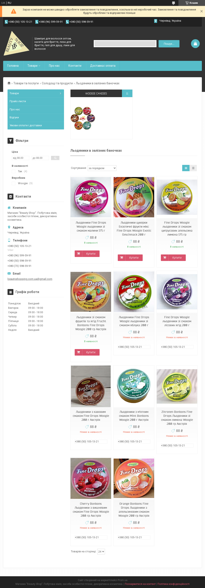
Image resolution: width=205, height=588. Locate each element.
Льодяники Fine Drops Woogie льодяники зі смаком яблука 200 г (134, 321)
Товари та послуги (26, 83)
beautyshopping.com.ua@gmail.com (30, 278)
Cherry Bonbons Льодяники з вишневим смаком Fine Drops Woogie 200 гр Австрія (91, 509)
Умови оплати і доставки (26, 125)
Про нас (54, 65)
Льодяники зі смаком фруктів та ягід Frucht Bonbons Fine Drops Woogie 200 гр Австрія (90, 323)
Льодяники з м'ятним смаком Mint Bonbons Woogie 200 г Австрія (134, 415)
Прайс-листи (18, 101)
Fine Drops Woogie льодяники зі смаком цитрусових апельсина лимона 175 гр (176, 228)
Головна (13, 65)
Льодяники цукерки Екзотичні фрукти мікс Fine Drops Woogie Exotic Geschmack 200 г (134, 228)
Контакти (74, 65)
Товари (32, 65)
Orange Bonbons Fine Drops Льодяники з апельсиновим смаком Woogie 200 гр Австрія (133, 509)
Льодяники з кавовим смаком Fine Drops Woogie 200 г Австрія (91, 415)
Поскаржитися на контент (140, 584)
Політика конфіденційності (174, 584)
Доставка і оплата (102, 65)
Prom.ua (122, 580)
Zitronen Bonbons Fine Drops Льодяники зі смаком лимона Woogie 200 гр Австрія (177, 417)
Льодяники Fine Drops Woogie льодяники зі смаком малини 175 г (91, 226)
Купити (90, 253)
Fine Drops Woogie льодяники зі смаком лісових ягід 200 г (177, 321)
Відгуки (14, 117)
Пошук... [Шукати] (169, 43)
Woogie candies (96, 93)
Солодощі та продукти (57, 83)
